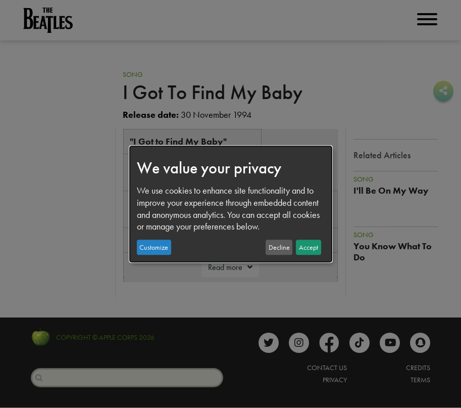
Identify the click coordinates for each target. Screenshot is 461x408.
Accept (308, 247)
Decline (279, 247)
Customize (153, 247)
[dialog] (231, 204)
